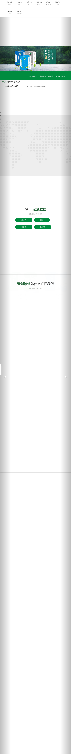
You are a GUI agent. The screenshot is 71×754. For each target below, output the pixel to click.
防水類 (42, 227)
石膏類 (23, 227)
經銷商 (48, 33)
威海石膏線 (42, 76)
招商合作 (58, 33)
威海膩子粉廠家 (60, 76)
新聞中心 (39, 33)
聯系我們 (19, 42)
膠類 (41, 220)
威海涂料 (50, 76)
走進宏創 (19, 33)
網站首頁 (9, 33)
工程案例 (9, 42)
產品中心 (29, 33)
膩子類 (23, 220)
